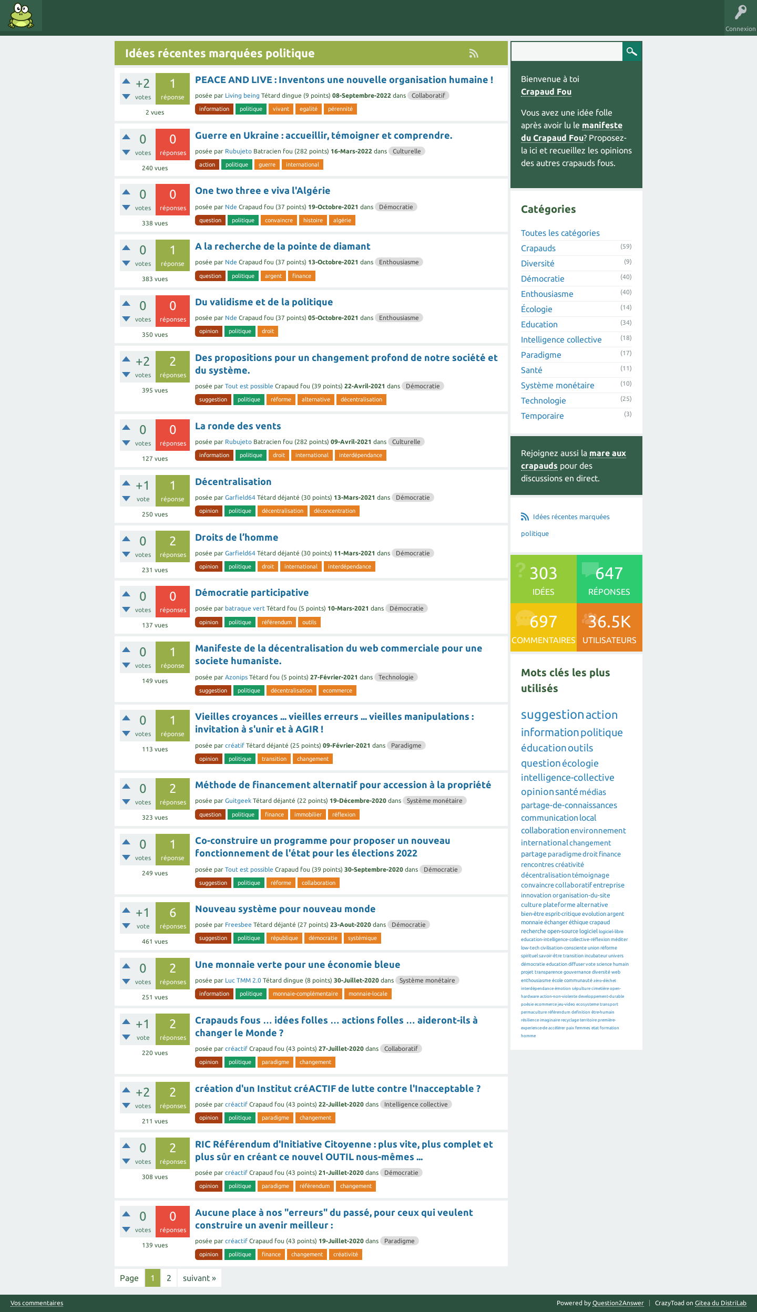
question (210, 220)
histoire (313, 220)
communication (549, 817)
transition (274, 759)
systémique (362, 938)
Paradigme (406, 745)
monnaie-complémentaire (305, 993)
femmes (582, 1028)
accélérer (556, 1028)
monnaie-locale (368, 993)
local (587, 817)
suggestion (213, 399)
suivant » (199, 1278)
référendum (277, 622)
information (214, 109)
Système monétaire (435, 800)
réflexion (343, 814)
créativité (345, 1254)
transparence (548, 972)
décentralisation (361, 399)
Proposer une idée (236, 23)
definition (580, 1012)
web (615, 972)
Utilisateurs (179, 23)
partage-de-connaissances (569, 805)
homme (528, 1036)
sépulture (581, 988)
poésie (527, 1004)
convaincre (279, 220)
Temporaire (542, 415)
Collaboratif (428, 95)
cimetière (600, 988)
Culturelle (407, 151)
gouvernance (577, 972)
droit (268, 331)
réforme (281, 399)
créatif (234, 745)
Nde (231, 206)
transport (609, 1004)
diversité (601, 972)
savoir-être (550, 955)
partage (534, 854)
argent (273, 276)
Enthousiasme (399, 262)
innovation (536, 895)
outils (309, 622)
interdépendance (360, 455)
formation (609, 1028)
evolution (594, 914)
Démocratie (396, 206)
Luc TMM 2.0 (243, 980)
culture (531, 904)
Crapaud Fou (546, 91)
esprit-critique (563, 914)
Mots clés (95, 23)
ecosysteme (587, 1004)
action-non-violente (558, 996)
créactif (236, 1048)
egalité (309, 109)
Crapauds (538, 248)
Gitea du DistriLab (720, 1302)
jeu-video (566, 1004)
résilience (530, 1020)
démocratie (323, 938)
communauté (578, 980)
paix (570, 1028)
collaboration (318, 883)
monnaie (532, 922)
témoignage (590, 875)
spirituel (529, 955)
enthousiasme (536, 980)
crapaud (599, 922)
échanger (556, 922)
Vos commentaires (37, 1303)
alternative (316, 399)
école (557, 980)
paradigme (275, 1062)
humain (621, 964)
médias (592, 792)
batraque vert (245, 608)
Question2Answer (618, 1302)
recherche (533, 931)
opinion (208, 331)
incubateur (596, 955)
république (284, 938)
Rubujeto (238, 151)
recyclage (570, 1020)
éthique (578, 922)
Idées (60, 23)
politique (251, 109)
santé (566, 791)
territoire (588, 1020)
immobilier (308, 814)
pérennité (340, 109)
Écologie (537, 309)
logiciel (588, 931)
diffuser (576, 964)
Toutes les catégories (560, 232)
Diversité (538, 263)
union (593, 948)
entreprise (609, 885)
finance (301, 276)
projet (527, 972)
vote (591, 964)
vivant (281, 109)
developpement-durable (601, 996)
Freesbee (238, 924)
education (556, 964)
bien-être (532, 914)
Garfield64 (240, 497)
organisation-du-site (581, 895)
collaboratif (573, 885)
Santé (532, 370)
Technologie (396, 677)
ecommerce (337, 690)
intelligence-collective (568, 777)
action (207, 164)
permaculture (534, 1012)
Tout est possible (249, 386)
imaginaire (550, 1020)
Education (539, 324)
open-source (562, 931)
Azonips (236, 677)
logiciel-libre (611, 931)
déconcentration (334, 511)
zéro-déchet (605, 980)
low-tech (530, 948)
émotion (563, 988)
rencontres (537, 864)
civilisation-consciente (563, 948)
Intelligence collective (416, 1104)
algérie (342, 220)
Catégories (136, 23)
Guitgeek (238, 800)
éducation (544, 747)
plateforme (559, 904)
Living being (242, 95)
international (302, 164)
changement (313, 759)
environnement (598, 830)
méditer (619, 939)
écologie (580, 763)
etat (595, 1028)
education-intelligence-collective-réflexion (565, 939)
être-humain (603, 1012)
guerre (267, 164)
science (604, 964)
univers (615, 955)
